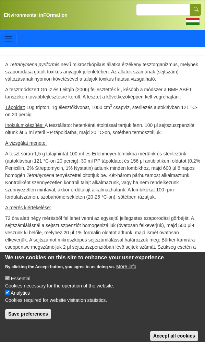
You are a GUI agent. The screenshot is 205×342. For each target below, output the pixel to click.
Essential (21, 283)
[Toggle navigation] (8, 39)
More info (126, 271)
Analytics (20, 297)
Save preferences (28, 318)
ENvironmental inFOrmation (36, 15)
